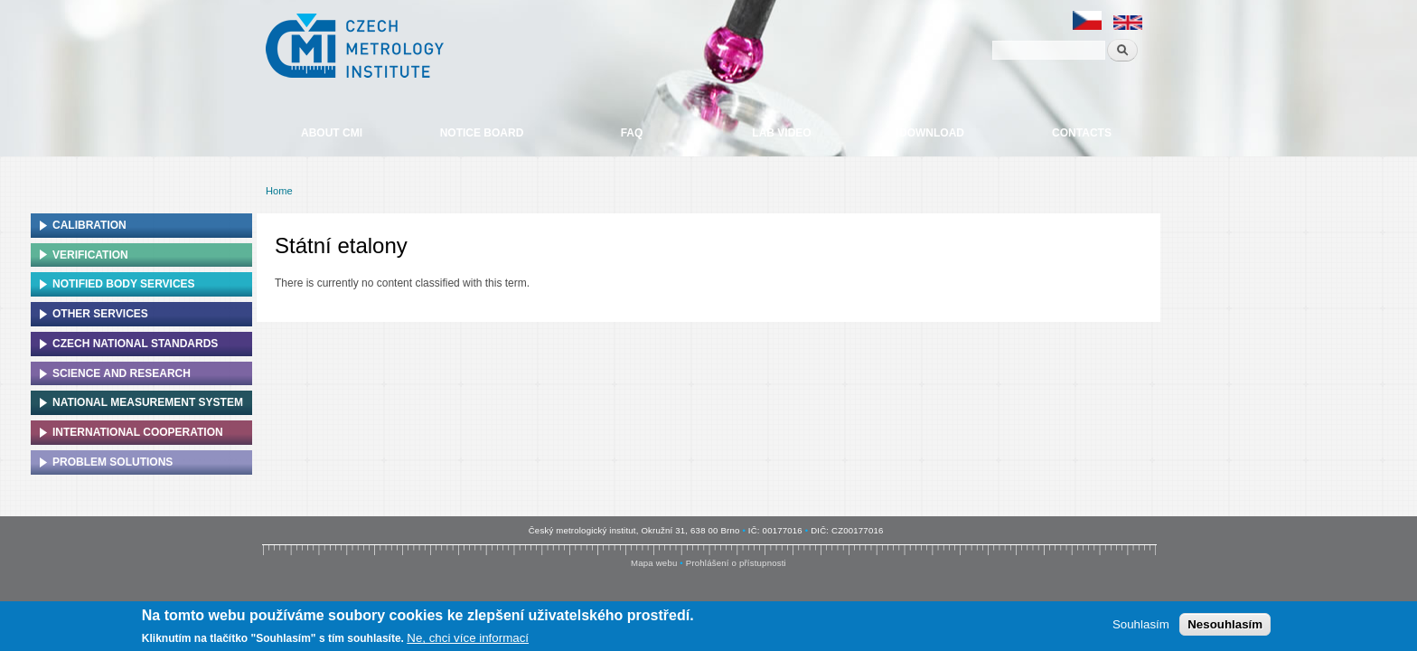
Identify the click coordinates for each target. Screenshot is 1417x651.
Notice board (482, 133)
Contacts (1082, 133)
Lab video (781, 133)
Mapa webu (654, 563)
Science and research (121, 373)
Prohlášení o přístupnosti (736, 563)
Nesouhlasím (1224, 627)
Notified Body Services (123, 284)
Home (279, 190)
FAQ (632, 133)
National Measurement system (147, 402)
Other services (100, 313)
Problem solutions (112, 462)
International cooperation (137, 432)
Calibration (89, 225)
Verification (90, 255)
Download (931, 133)
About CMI (331, 133)
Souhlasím (1140, 627)
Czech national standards (135, 343)
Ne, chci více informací (468, 640)
